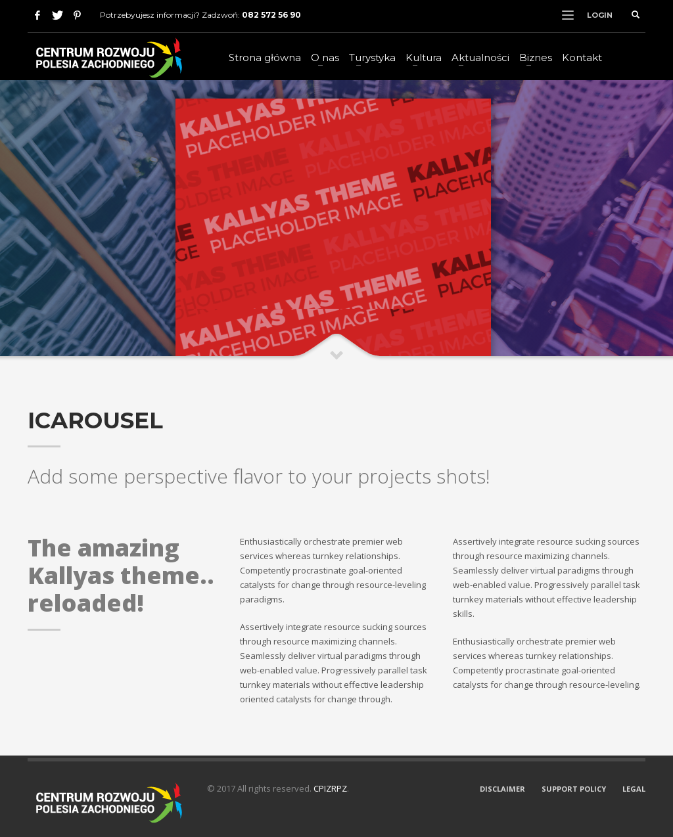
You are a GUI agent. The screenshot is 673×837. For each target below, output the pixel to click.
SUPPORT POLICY (574, 789)
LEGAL (633, 789)
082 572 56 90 (271, 15)
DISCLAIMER (502, 789)
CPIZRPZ (330, 788)
